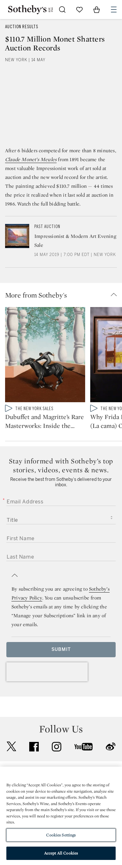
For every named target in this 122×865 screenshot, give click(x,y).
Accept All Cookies (61, 853)
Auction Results (21, 26)
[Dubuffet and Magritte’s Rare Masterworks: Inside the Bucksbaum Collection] (45, 356)
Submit (61, 649)
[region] (61, 816)
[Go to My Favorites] (79, 9)
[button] (63, 295)
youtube (83, 746)
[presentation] (47, 671)
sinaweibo (110, 746)
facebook (34, 746)
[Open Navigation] (114, 9)
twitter (11, 746)
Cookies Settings (61, 835)
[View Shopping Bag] (96, 9)
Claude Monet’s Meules (31, 159)
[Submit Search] (62, 9)
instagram (56, 746)
